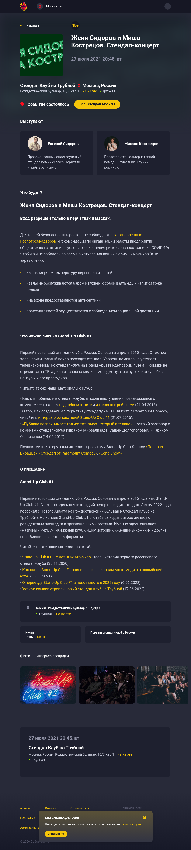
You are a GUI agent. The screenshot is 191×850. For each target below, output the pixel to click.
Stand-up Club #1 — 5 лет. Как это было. (57, 557)
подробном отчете (75, 404)
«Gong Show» (110, 453)
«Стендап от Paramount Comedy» (68, 453)
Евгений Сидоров (63, 143)
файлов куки (132, 824)
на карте (89, 91)
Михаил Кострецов (141, 143)
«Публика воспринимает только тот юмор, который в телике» (77, 424)
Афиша (25, 808)
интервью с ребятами (115, 404)
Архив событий (30, 827)
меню (41, 636)
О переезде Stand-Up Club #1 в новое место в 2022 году (71, 582)
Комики (50, 808)
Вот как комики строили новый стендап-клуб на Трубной (71, 589)
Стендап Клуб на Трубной (47, 85)
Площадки (27, 818)
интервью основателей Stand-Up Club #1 (74, 417)
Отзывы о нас (80, 808)
